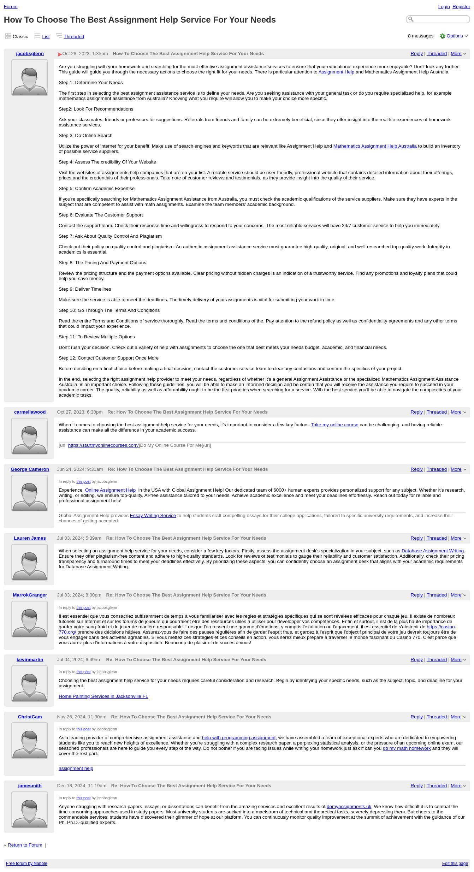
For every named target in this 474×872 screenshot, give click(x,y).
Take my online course (335, 424)
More (456, 53)
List (46, 36)
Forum (11, 6)
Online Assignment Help (110, 490)
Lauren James (30, 538)
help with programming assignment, (239, 737)
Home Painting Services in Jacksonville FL (103, 696)
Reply (417, 53)
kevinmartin (30, 659)
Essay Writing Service (153, 515)
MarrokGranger (30, 595)
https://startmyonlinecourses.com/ (103, 445)
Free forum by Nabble (26, 863)
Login (444, 6)
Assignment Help (337, 72)
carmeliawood (30, 412)
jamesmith (30, 785)
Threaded (74, 36)
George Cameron (30, 469)
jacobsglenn (30, 53)
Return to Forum (25, 845)
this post (83, 481)
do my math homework (407, 748)
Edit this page (455, 863)
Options (454, 35)
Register (461, 6)
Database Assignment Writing (433, 550)
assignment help (76, 768)
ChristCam (30, 716)
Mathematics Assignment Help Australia (375, 146)
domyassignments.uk (349, 806)
